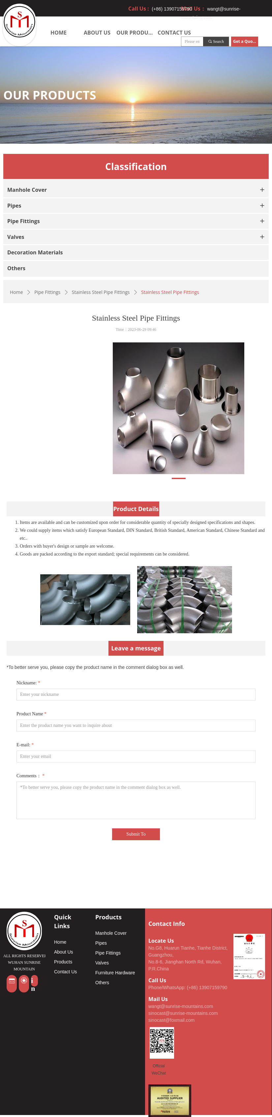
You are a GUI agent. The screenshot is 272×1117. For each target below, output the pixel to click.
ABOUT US (97, 32)
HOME (58, 32)
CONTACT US (174, 32)
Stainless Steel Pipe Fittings (101, 292)
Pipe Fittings (47, 292)
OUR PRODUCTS (135, 32)
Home (16, 292)
